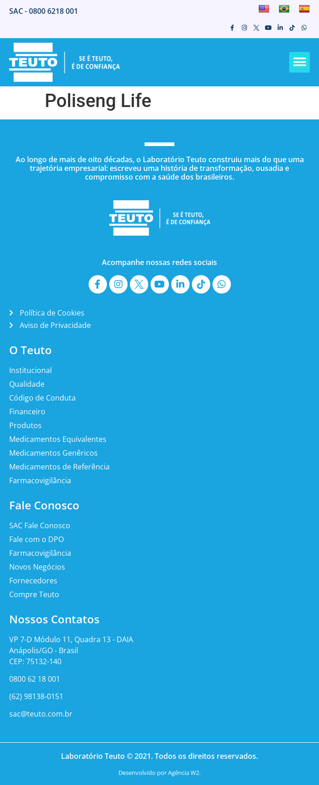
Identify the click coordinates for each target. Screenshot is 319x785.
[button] (299, 62)
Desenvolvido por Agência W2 (158, 772)
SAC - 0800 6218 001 (43, 11)
